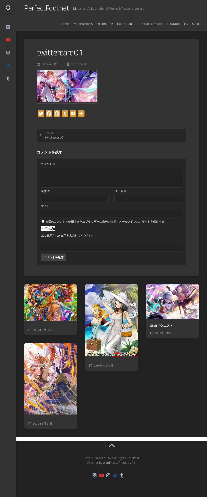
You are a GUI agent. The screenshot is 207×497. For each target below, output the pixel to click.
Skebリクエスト (161, 326)
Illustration (124, 24)
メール (120, 191)
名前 (45, 191)
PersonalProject (152, 24)
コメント (48, 164)
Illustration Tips (177, 24)
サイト (45, 206)
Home (64, 24)
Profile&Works (83, 24)
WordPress (110, 463)
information (105, 24)
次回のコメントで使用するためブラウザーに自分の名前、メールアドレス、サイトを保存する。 (106, 222)
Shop (195, 24)
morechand (78, 64)
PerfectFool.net (47, 8)
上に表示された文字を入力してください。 (68, 236)
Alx (133, 463)
